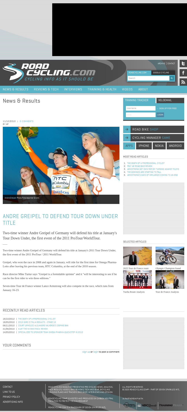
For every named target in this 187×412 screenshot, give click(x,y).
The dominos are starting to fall (144, 172)
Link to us (9, 392)
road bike (145, 129)
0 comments (26, 121)
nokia (159, 146)
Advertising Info (13, 402)
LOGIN (160, 115)
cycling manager (151, 138)
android (175, 146)
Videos (127, 89)
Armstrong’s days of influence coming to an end (152, 175)
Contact (171, 64)
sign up (86, 352)
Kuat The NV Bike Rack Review (33, 329)
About (143, 89)
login (95, 352)
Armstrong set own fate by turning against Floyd (153, 169)
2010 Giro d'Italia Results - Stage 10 (37, 322)
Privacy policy (11, 397)
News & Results (15, 89)
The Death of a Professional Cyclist (37, 319)
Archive (161, 64)
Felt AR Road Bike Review (139, 166)
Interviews (73, 89)
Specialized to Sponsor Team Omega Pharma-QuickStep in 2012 (50, 332)
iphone (144, 146)
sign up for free (166, 108)
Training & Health (102, 89)
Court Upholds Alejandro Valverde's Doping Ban (43, 326)
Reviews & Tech (46, 89)
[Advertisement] (97, 29)
